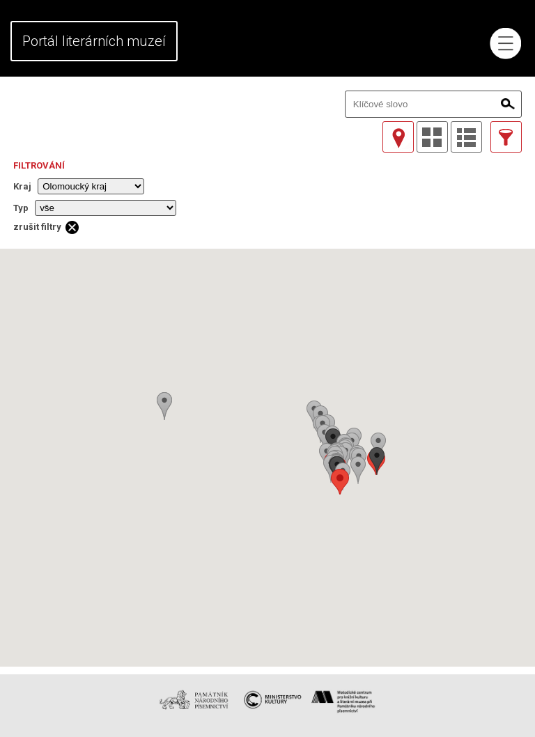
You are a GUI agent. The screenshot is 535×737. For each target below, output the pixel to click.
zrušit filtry (37, 227)
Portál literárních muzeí (94, 41)
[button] (340, 482)
